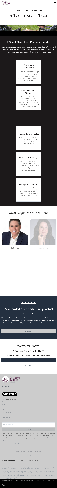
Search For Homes (6, 412)
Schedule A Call (6, 417)
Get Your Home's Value (7, 415)
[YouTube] (6, 386)
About (3, 401)
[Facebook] (2, 386)
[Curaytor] (9, 395)
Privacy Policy (28, 455)
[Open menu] (55, 3)
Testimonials (5, 404)
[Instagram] (8, 386)
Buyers (4, 407)
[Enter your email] (30, 425)
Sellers (3, 409)
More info (8, 481)
